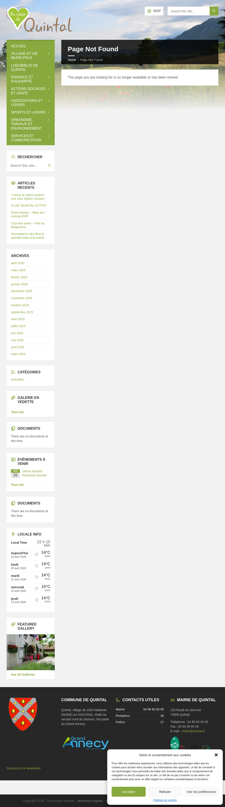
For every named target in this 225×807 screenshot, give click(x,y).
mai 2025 (17, 340)
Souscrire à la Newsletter (24, 768)
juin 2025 (17, 333)
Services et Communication (26, 138)
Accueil (18, 46)
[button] (216, 755)
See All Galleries (23, 674)
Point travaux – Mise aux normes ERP (28, 214)
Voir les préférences (201, 792)
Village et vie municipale (24, 56)
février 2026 (19, 277)
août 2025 (18, 319)
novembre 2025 (21, 298)
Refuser (165, 792)
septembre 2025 (22, 312)
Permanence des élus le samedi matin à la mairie (27, 235)
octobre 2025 (20, 305)
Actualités (17, 379)
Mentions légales (90, 801)
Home (72, 60)
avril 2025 (17, 347)
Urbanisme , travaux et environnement (26, 124)
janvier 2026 (19, 284)
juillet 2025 (18, 326)
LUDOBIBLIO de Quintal (24, 68)
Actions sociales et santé (28, 91)
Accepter (128, 792)
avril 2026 (17, 263)
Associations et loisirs (26, 103)
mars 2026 (18, 270)
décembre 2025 (21, 291)
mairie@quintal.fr (193, 731)
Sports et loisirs (28, 112)
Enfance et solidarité (22, 79)
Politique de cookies (165, 800)
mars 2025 (18, 354)
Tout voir (17, 412)
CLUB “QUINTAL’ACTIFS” (29, 205)
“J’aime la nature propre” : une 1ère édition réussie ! (28, 196)
